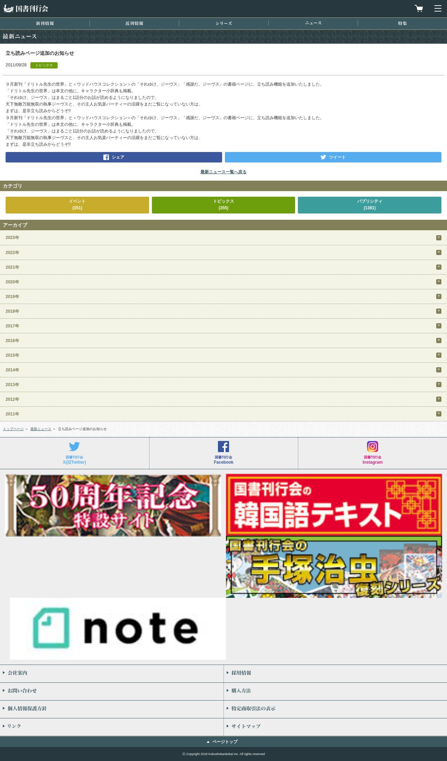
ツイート (337, 157)
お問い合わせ (112, 691)
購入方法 (335, 691)
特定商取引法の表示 (335, 709)
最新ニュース (40, 429)
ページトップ (224, 741)
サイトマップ (335, 727)
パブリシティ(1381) (369, 204)
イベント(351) (77, 204)
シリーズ (224, 23)
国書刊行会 (25, 8)
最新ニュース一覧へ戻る (223, 171)
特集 (402, 23)
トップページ (13, 429)
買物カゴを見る (419, 8)
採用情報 (335, 673)
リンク (112, 727)
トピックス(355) (223, 204)
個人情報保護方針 (112, 709)
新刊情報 (45, 23)
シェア (118, 157)
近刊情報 (134, 23)
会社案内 (112, 673)
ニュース (313, 22)
